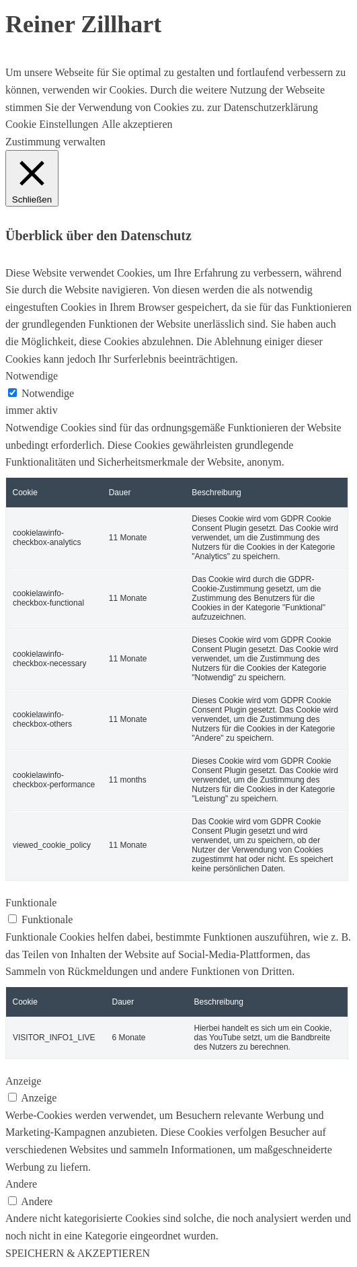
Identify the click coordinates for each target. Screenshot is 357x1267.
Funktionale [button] (30, 902)
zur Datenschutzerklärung (261, 107)
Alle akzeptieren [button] (137, 124)
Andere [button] (21, 1184)
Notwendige (48, 393)
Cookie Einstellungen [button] (51, 124)
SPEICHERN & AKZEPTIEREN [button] (77, 1253)
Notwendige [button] (31, 376)
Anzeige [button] (23, 1081)
